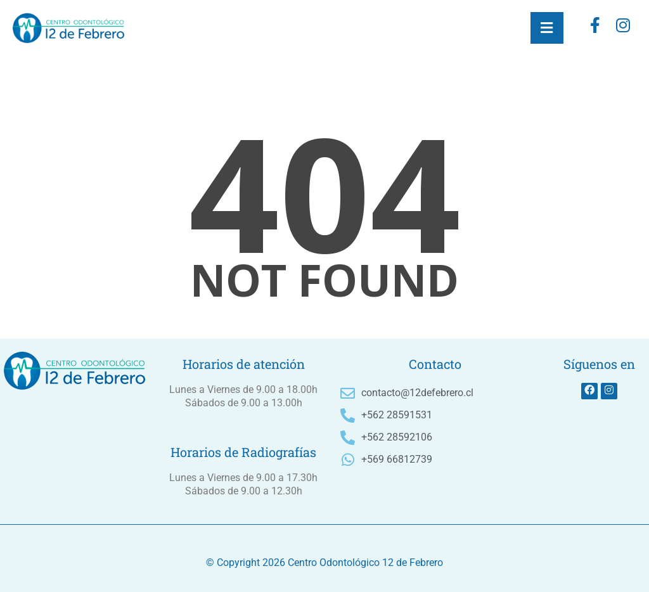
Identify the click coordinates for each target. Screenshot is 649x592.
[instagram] (623, 27)
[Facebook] (595, 27)
